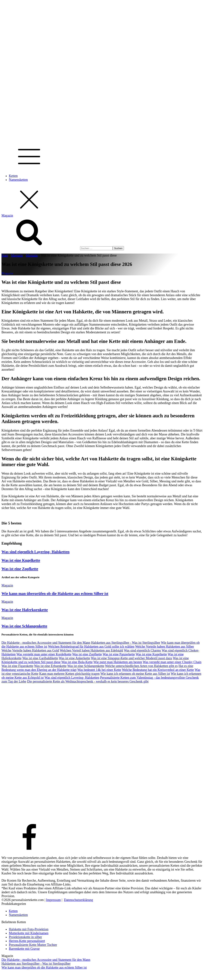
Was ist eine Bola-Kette (77, 662)
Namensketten (18, 180)
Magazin (17, 255)
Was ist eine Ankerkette (74, 658)
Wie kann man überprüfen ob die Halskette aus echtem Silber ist (54, 593)
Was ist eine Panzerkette (119, 654)
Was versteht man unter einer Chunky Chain (172, 662)
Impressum (53, 900)
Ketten (13, 176)
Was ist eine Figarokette (17, 666)
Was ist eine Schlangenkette (24, 626)
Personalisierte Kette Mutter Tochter (33, 945)
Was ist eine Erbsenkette (50, 666)
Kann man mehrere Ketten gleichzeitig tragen (69, 674)
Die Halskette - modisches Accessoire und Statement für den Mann (45, 643)
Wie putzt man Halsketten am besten (117, 662)
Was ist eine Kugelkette (20, 560)
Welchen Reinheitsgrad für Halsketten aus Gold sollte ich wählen (91, 646)
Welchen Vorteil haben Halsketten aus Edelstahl (91, 650)
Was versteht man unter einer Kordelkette (43, 654)
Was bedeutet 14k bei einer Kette (99, 670)
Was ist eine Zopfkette (19, 569)
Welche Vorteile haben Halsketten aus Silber (164, 646)
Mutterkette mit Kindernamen (28, 933)
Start (4, 255)
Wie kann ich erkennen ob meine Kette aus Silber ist (135, 674)
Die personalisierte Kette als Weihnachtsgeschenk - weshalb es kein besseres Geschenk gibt (88, 681)
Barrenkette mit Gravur (24, 949)
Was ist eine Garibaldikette (40, 658)
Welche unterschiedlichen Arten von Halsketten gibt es (141, 666)
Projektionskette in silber (25, 937)
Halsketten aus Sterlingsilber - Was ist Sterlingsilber (125, 643)
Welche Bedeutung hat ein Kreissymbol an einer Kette (158, 670)
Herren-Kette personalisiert (27, 941)
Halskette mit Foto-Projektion (28, 929)
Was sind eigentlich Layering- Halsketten (35, 552)
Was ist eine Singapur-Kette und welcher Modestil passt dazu (131, 658)
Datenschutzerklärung (78, 900)
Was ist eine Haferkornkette (24, 610)
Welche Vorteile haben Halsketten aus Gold (30, 650)
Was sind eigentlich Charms (142, 650)
